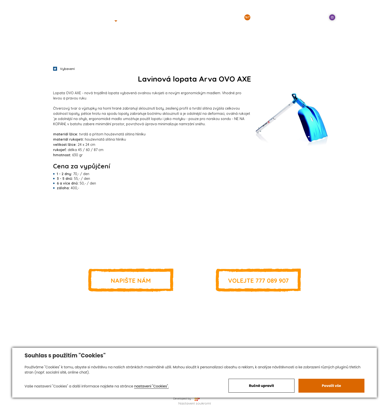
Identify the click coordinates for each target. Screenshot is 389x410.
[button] (109, 21)
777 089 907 (258, 280)
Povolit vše (331, 385)
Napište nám (130, 280)
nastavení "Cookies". (151, 386)
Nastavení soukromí (194, 403)
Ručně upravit (261, 385)
